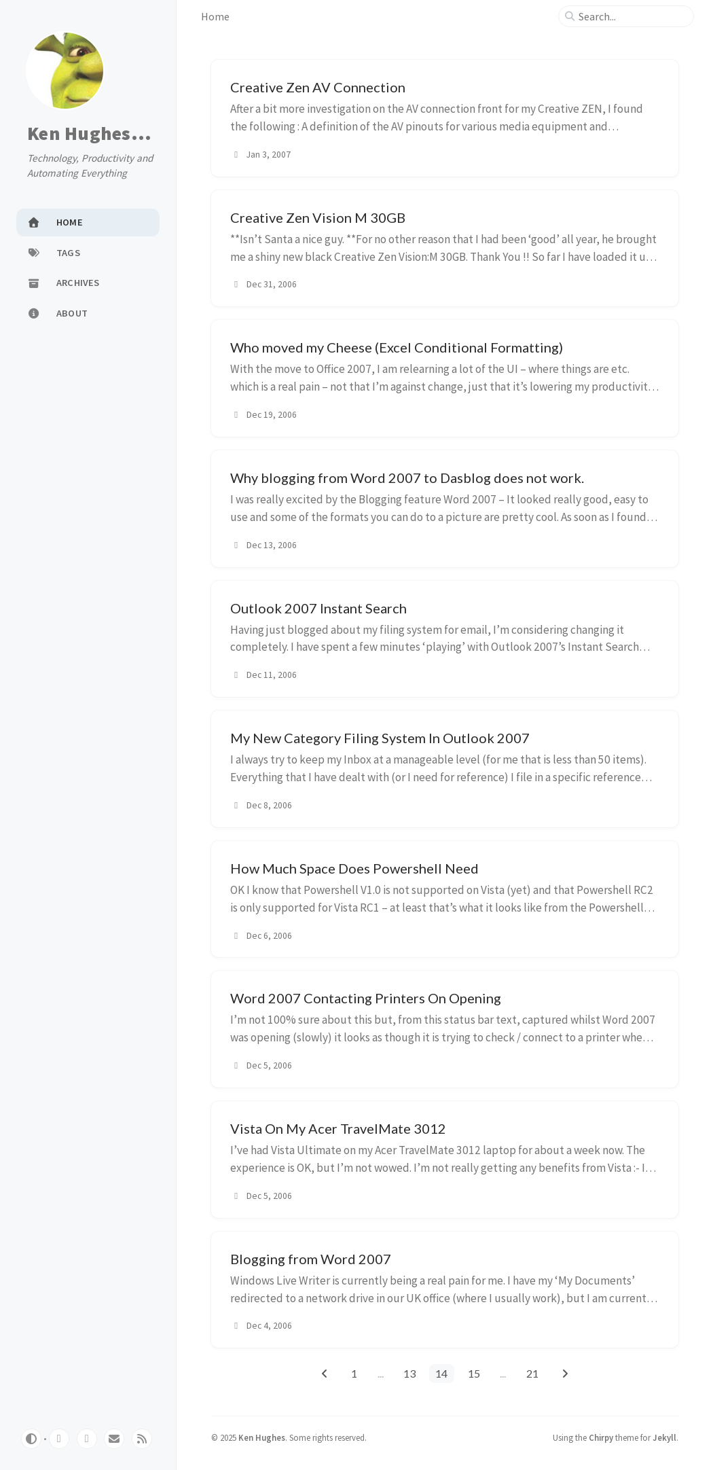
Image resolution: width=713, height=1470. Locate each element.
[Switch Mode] (31, 1438)
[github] (59, 1438)
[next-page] (564, 1373)
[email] (114, 1438)
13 (409, 1373)
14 (441, 1373)
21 (532, 1373)
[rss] (141, 1438)
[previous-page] (324, 1373)
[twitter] (86, 1438)
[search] (631, 16)
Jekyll (664, 1437)
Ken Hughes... (89, 133)
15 (474, 1373)
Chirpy (601, 1437)
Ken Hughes (261, 1437)
